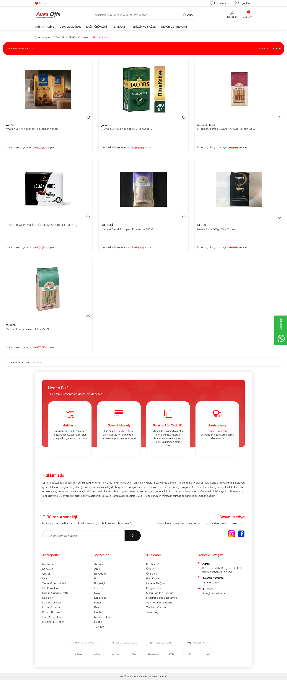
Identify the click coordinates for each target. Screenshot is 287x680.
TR (40, 3)
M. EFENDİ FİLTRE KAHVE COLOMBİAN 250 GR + (226, 129)
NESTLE (202, 225)
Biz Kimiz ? (152, 564)
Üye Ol (150, 568)
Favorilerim (218, 3)
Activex (98, 564)
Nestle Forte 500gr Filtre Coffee (216, 229)
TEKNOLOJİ (118, 26)
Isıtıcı (45, 578)
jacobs (106, 125)
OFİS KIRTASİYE (44, 26)
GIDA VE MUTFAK (70, 26)
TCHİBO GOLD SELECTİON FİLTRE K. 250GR (32, 129)
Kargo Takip (242, 3)
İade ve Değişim (155, 583)
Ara (188, 14)
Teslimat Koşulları (156, 607)
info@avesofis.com (214, 593)
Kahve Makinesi (51, 602)
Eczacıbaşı (100, 597)
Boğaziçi (99, 583)
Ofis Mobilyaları (51, 617)
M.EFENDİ (107, 225)
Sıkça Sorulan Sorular (159, 593)
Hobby (98, 612)
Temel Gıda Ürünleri (54, 583)
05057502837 (211, 582)
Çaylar (46, 573)
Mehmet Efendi (206, 125)
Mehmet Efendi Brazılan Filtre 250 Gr (28, 329)
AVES (9, 125)
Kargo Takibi (154, 588)
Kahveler (83, 37)
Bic (96, 578)
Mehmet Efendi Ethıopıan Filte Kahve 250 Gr (128, 229)
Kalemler (47, 597)
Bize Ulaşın (153, 578)
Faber (97, 602)
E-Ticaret (131, 676)
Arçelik (98, 568)
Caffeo (98, 588)
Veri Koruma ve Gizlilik (159, 602)
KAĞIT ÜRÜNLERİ (96, 26)
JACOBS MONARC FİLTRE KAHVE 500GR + (127, 129)
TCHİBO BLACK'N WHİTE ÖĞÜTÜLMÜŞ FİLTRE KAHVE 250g (42, 225)
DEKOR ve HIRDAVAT (174, 26)
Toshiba (99, 626)
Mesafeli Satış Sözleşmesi (161, 597)
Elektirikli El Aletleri (53, 621)
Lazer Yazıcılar (51, 607)
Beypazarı (100, 573)
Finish (97, 607)
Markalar (47, 564)
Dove (97, 593)
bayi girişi (41, 147)
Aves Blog (152, 612)
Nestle (98, 621)
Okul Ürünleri (50, 588)
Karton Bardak (51, 612)
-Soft (123, 676)
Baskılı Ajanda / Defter (55, 593)
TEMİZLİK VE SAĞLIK (143, 26)
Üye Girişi (151, 573)
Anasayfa (42, 37)
